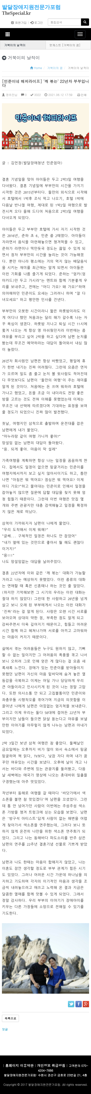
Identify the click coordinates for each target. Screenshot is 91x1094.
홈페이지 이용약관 (19, 1065)
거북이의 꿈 (55, 68)
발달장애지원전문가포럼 (31, 7)
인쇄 (82, 95)
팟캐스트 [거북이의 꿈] (65, 45)
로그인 (36, 22)
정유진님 (9, 95)
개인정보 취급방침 (51, 1065)
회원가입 (19, 22)
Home (36, 68)
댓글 (5, 1029)
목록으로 (10, 1018)
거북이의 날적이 (14, 45)
